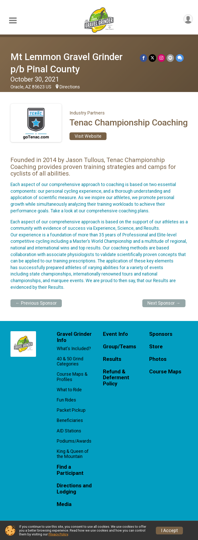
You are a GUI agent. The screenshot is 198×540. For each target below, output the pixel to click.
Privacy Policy (58, 534)
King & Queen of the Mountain (73, 454)
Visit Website (88, 136)
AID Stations (69, 430)
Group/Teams (119, 347)
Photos (158, 359)
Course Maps (165, 372)
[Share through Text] (180, 58)
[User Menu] (188, 19)
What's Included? (74, 348)
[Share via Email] (170, 58)
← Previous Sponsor (36, 303)
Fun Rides (66, 400)
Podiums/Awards (74, 441)
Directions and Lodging (74, 489)
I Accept (169, 530)
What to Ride (69, 389)
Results (112, 359)
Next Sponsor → (163, 303)
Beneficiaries (70, 420)
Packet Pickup (71, 410)
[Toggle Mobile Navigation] (13, 20)
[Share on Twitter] (152, 58)
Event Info (115, 334)
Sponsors (160, 334)
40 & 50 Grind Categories (70, 361)
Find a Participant (70, 470)
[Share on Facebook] (143, 58)
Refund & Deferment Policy (116, 378)
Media (64, 504)
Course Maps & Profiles (72, 377)
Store (156, 347)
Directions (70, 86)
